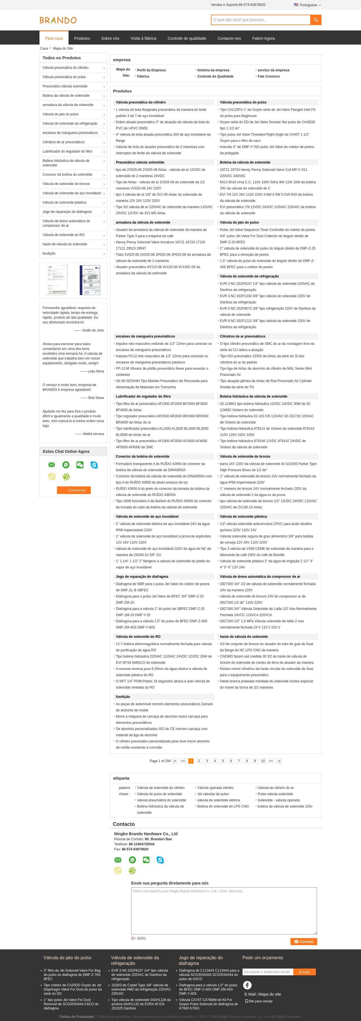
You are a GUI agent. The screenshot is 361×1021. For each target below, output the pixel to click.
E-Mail (250, 994)
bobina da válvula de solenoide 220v (285, 806)
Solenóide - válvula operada (279, 800)
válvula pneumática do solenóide (161, 800)
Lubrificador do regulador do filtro (67, 151)
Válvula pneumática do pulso (64, 77)
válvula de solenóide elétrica (218, 800)
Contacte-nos (229, 38)
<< (183, 761)
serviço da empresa (273, 70)
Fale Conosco (269, 76)
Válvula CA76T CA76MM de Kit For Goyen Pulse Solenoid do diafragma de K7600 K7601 (208, 1004)
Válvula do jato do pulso (60, 114)
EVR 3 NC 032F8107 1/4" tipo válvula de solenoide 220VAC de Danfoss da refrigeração (139, 975)
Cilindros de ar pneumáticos (64, 142)
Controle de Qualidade (215, 76)
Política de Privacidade (77, 1017)
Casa (44, 48)
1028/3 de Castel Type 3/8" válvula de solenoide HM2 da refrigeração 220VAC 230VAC (141, 989)
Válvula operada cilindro (215, 788)
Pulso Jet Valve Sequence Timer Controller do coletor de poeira (267, 230)
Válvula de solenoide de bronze (66, 184)
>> (271, 761)
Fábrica (143, 76)
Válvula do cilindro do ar (276, 788)
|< (175, 761)
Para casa (54, 38)
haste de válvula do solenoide (65, 244)
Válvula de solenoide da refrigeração (70, 123)
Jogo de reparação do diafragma (67, 212)
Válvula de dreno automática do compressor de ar (66, 223)
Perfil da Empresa (151, 70)
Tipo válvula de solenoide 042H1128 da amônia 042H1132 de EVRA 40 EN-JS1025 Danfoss (141, 1004)
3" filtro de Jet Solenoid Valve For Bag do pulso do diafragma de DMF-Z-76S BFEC (72, 975)
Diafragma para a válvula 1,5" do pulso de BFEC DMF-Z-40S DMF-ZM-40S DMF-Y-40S (208, 989)
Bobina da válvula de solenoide (66, 96)
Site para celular (259, 1001)
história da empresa (213, 70)
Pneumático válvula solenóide (65, 86)
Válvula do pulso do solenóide (159, 794)
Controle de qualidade (187, 38)
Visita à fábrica (144, 38)
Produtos (82, 38)
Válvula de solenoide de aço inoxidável (72, 193)
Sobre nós (110, 38)
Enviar (304, 972)
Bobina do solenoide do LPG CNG (223, 806)
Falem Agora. (264, 38)
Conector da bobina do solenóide (67, 175)
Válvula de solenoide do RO (64, 235)
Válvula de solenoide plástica (64, 202)
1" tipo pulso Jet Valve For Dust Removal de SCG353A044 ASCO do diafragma (71, 1004)
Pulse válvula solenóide (275, 794)
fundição (49, 253)
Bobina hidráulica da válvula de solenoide (66, 163)
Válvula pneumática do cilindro (66, 68)
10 (263, 761)
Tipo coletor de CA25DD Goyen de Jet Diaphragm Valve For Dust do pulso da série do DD (73, 989)
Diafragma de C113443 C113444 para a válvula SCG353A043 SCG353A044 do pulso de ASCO (209, 975)
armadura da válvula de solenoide (68, 105)
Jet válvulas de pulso (213, 794)
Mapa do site (269, 994)
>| (279, 761)
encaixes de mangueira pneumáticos (70, 133)
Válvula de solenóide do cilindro (161, 788)
